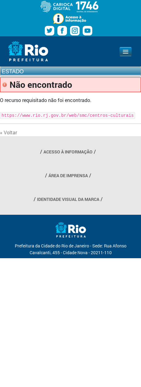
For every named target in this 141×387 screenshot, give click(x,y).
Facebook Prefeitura (62, 30)
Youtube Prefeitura (87, 30)
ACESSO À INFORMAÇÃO (68, 152)
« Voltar (8, 132)
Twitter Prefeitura (49, 30)
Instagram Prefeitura (75, 30)
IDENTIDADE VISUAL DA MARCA (68, 199)
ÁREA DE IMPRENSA (68, 175)
